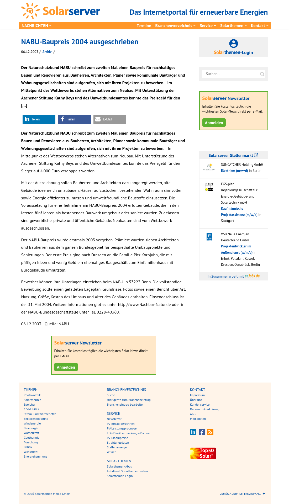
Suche (111, 395)
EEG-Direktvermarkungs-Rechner (129, 433)
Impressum (197, 395)
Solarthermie (32, 400)
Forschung (31, 442)
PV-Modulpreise (117, 438)
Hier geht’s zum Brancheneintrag (129, 400)
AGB (193, 414)
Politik (28, 447)
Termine (144, 25)
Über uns (196, 400)
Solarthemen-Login (120, 476)
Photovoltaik (32, 395)
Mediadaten (198, 419)
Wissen (111, 452)
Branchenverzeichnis (173, 25)
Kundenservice (200, 404)
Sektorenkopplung (36, 419)
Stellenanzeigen (117, 447)
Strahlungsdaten (118, 442)
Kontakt (258, 25)
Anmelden (66, 367)
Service (206, 25)
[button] (39, 119)
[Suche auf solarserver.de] (262, 74)
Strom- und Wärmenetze (40, 414)
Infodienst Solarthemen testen (127, 471)
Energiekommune (36, 456)
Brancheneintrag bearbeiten (125, 404)
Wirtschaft (31, 452)
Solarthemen (231, 25)
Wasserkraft (31, 433)
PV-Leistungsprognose (121, 428)
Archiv (47, 52)
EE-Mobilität (32, 409)
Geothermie (32, 437)
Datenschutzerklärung (204, 409)
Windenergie (32, 423)
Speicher (29, 404)
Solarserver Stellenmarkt (233, 155)
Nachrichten (35, 25)
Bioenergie (31, 428)
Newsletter (114, 419)
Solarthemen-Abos (119, 466)
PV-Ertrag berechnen (121, 424)
